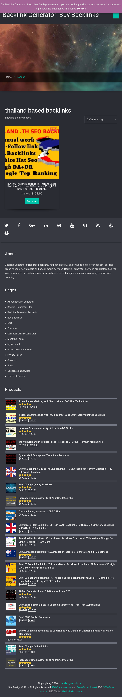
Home (8, 76)
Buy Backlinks (14, 317)
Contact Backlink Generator (21, 333)
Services (11, 360)
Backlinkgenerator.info (72, 683)
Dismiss (81, 8)
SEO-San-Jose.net (61, 687)
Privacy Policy (14, 355)
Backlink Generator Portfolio (22, 312)
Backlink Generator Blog (19, 307)
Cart (9, 323)
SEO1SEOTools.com (72, 691)
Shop (10, 365)
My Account (13, 344)
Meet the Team (15, 339)
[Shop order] (101, 119)
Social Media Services (18, 371)
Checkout (12, 328)
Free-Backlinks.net (87, 687)
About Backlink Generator (20, 301)
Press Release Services (19, 349)
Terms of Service (16, 376)
